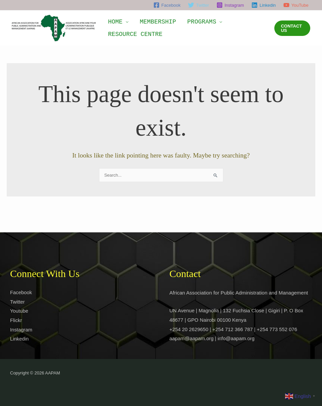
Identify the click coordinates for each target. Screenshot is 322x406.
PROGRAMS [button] (190, 19)
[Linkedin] (264, 5)
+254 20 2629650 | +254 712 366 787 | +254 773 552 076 (234, 329)
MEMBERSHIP (151, 19)
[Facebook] (166, 5)
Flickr (16, 320)
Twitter (17, 302)
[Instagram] (230, 5)
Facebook (21, 292)
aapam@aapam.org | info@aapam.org (213, 339)
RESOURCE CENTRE (133, 36)
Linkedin (19, 339)
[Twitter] (198, 5)
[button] (290, 28)
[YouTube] (296, 5)
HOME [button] (113, 19)
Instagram (21, 329)
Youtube (19, 311)
